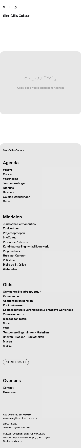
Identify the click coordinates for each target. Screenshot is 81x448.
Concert (8, 174)
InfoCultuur (10, 237)
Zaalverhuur (11, 228)
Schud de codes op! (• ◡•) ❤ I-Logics (31, 437)
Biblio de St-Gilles (14, 264)
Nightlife (8, 187)
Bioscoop (9, 192)
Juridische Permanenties (19, 224)
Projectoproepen (14, 233)
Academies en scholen (18, 300)
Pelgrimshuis (11, 251)
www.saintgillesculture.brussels (20, 418)
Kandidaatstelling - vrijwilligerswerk (26, 246)
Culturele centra (13, 314)
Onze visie (9, 392)
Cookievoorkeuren (12, 441)
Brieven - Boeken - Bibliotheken (23, 337)
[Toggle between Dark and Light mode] (15, 7)
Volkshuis (9, 260)
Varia (6, 328)
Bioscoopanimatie (15, 318)
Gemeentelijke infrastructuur (21, 291)
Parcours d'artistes (15, 242)
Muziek (7, 346)
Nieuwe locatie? (16, 362)
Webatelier (10, 269)
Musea (7, 341)
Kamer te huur (12, 296)
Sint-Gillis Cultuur (16, 16)
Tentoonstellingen (14, 183)
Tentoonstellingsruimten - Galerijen (26, 332)
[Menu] (76, 7)
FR (9, 7)
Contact (8, 387)
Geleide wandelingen (16, 197)
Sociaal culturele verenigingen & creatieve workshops (38, 309)
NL (4, 7)
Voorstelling (10, 178)
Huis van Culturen (14, 255)
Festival (8, 169)
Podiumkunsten (13, 305)
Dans (6, 201)
